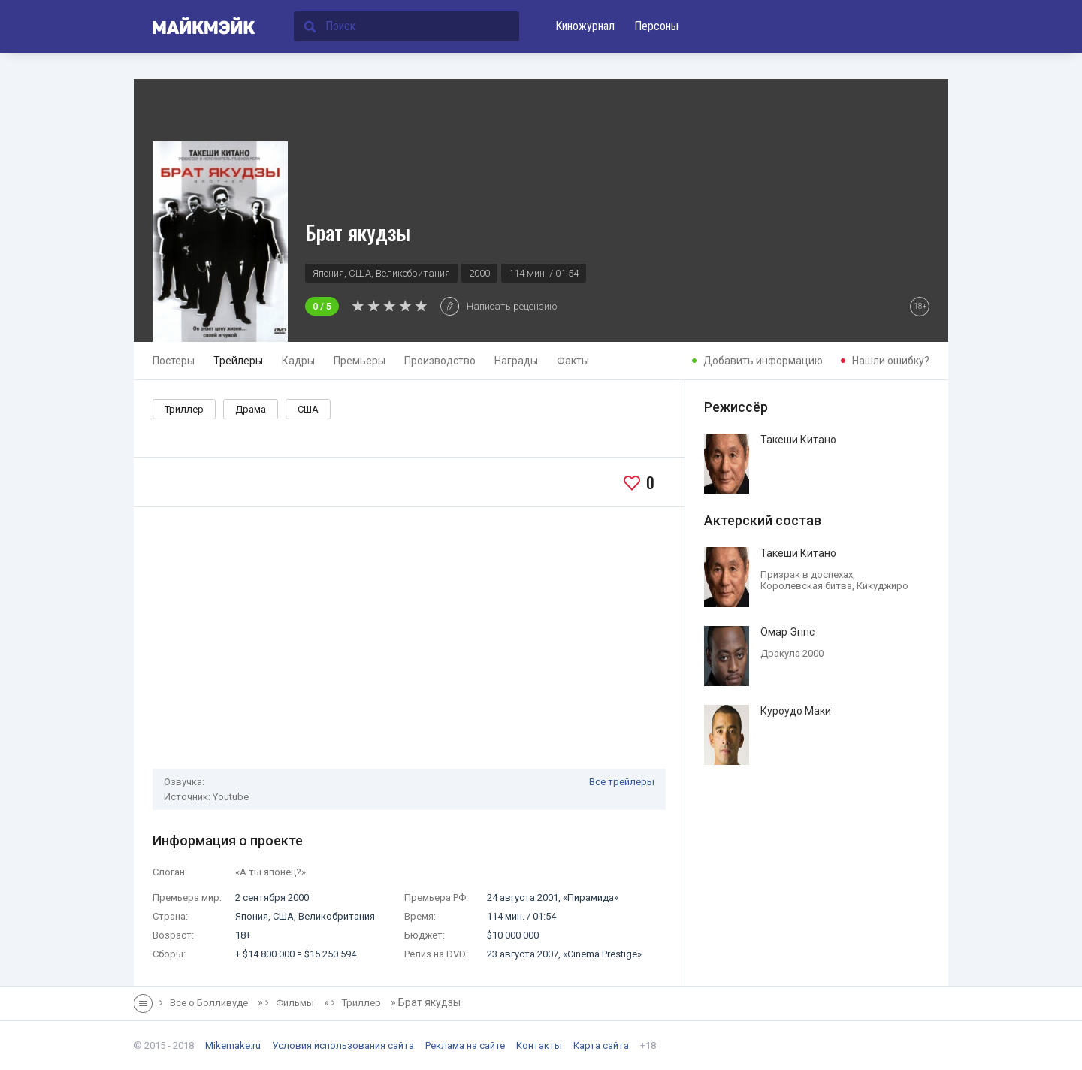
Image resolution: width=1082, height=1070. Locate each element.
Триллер (184, 409)
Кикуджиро (882, 585)
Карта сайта (601, 1045)
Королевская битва (806, 585)
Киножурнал (585, 26)
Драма (250, 409)
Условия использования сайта (343, 1045)
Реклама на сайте (465, 1045)
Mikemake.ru (233, 1045)
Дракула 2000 (792, 653)
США (308, 409)
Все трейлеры (621, 781)
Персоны (656, 26)
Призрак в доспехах (806, 574)
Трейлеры (238, 361)
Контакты (539, 1045)
